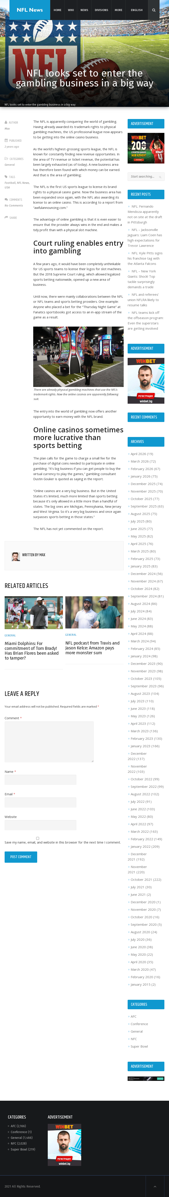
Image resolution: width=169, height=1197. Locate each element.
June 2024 (138, 618)
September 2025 (143, 506)
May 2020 (138, 954)
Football (10, 182)
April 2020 (138, 961)
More (118, 10)
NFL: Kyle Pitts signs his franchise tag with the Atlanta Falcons (144, 258)
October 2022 (141, 778)
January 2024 (140, 655)
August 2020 (140, 931)
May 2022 (138, 816)
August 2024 (140, 603)
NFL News (23, 182)
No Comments (14, 205)
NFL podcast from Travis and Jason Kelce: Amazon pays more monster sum (92, 658)
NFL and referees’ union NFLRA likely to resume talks (143, 299)
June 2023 (138, 708)
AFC (133, 1016)
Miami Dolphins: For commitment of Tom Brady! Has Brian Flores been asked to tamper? (32, 662)
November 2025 (143, 491)
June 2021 (138, 894)
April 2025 (138, 543)
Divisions (101, 10)
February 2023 (141, 738)
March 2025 (139, 550)
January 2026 (140, 476)
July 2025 (137, 521)
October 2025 (141, 498)
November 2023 (143, 670)
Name (11, 783)
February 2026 (141, 468)
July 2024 (137, 610)
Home (57, 10)
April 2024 (138, 633)
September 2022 (143, 786)
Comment (13, 729)
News (84, 10)
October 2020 (141, 916)
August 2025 (140, 513)
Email (10, 805)
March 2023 (139, 730)
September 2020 (143, 924)
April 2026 (138, 453)
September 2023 (143, 685)
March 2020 (139, 969)
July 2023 (137, 700)
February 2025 (141, 558)
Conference (139, 1023)
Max (7, 128)
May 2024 (138, 625)
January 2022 (140, 846)
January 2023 (140, 745)
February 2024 (141, 648)
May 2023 (138, 715)
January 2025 (140, 565)
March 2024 (139, 640)
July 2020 (137, 939)
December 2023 (142, 663)
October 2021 (141, 879)
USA (7, 187)
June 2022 (138, 808)
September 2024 (143, 595)
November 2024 (143, 580)
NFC (133, 1038)
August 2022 (140, 793)
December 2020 (142, 901)
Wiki (70, 10)
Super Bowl (139, 1046)
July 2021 (137, 886)
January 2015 (140, 984)
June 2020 (138, 946)
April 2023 (138, 723)
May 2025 (138, 535)
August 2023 (140, 693)
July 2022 (137, 801)
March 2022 (139, 831)
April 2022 (138, 823)
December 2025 (142, 483)
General (10, 164)
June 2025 (138, 528)
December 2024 (142, 573)
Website (11, 828)
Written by (33, 566)
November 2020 (143, 909)
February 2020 (141, 976)
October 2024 (141, 588)
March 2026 (139, 461)
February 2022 (141, 838)
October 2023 (141, 678)
